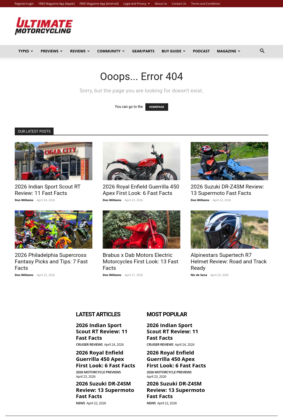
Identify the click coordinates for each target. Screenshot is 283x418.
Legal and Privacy (136, 3)
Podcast (201, 51)
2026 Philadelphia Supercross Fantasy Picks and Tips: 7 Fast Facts (51, 261)
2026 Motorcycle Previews (98, 362)
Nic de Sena (199, 275)
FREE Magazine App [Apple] (57, 3)
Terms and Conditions (205, 3)
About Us (161, 3)
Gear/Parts (143, 51)
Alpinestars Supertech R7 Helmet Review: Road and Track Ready (229, 261)
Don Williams (24, 200)
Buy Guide (173, 51)
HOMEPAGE (156, 107)
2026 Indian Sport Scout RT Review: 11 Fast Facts (47, 190)
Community (111, 51)
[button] (262, 51)
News (80, 390)
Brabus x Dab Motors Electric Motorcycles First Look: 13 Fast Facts (140, 261)
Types (25, 51)
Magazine (229, 51)
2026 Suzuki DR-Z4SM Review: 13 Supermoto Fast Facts (227, 190)
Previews (52, 51)
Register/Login (24, 3)
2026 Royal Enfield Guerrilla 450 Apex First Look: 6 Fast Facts (141, 190)
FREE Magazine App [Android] (98, 3)
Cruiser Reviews (89, 336)
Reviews (80, 51)
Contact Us (179, 3)
